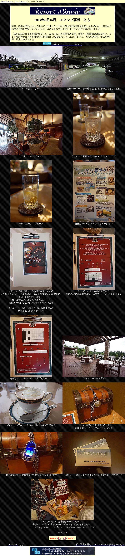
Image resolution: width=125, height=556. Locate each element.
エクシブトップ (21, 1)
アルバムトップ (6, 1)
